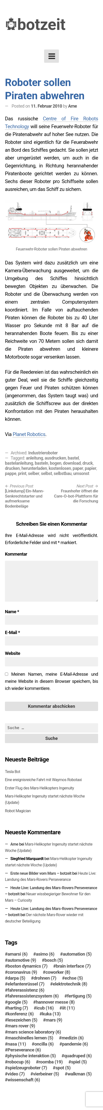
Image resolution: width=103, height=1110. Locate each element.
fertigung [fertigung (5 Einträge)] (79, 996)
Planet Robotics (29, 434)
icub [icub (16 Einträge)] (45, 1008)
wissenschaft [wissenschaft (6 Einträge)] (24, 1080)
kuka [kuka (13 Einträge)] (51, 1014)
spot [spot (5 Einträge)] (62, 1068)
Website (12, 653)
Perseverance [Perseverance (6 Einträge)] (24, 1050)
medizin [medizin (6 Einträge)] (73, 1038)
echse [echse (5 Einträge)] (74, 978)
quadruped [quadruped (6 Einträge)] (78, 1056)
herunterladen (34, 468)
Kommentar (16, 554)
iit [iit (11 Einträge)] (68, 1008)
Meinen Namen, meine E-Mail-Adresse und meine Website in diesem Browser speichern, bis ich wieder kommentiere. (51, 681)
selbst (46, 473)
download (72, 463)
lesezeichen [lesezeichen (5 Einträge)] (22, 1020)
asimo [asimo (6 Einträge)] (45, 954)
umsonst (81, 473)
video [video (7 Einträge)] (16, 1074)
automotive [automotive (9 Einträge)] (22, 960)
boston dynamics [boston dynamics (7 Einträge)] (28, 966)
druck (87, 463)
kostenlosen (60, 468)
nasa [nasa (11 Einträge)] (17, 1044)
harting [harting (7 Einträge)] (18, 1008)
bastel (73, 458)
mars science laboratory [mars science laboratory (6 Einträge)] (34, 1032)
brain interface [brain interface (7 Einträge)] (73, 966)
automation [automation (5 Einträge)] (77, 954)
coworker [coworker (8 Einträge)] (57, 972)
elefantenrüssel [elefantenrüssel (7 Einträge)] (26, 984)
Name (12, 611)
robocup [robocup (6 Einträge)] (19, 1062)
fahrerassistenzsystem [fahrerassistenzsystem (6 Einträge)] (33, 996)
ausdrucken (55, 458)
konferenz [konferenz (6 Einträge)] (21, 1014)
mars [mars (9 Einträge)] (54, 1020)
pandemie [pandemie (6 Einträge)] (75, 1044)
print (22, 473)
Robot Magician (18, 811)
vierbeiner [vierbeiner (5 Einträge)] (46, 1074)
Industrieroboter (43, 452)
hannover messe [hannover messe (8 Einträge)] (55, 1002)
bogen (55, 463)
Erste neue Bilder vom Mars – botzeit (40, 873)
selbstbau (62, 473)
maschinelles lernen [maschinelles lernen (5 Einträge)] (30, 1038)
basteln (41, 463)
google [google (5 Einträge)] (18, 1002)
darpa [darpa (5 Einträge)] (16, 978)
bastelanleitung (19, 463)
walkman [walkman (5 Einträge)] (80, 1074)
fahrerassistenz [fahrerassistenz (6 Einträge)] (26, 990)
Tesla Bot (12, 771)
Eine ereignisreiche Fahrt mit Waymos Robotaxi (43, 779)
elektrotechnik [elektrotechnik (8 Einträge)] (70, 984)
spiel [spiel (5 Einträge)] (79, 1062)
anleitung (34, 458)
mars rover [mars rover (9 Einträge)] (21, 1026)
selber (33, 473)
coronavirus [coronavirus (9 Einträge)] (22, 972)
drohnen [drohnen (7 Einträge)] (45, 978)
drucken (12, 468)
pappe (10, 473)
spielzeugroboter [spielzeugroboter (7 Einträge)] (27, 1068)
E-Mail (12, 632)
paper (78, 468)
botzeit (41, 24)
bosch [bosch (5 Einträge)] (53, 960)
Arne (72, 106)
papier (90, 468)
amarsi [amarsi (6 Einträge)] (18, 954)
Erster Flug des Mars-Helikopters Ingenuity (39, 788)
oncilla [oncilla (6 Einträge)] (43, 1044)
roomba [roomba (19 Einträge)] (50, 1062)
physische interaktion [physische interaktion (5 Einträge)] (32, 1056)
